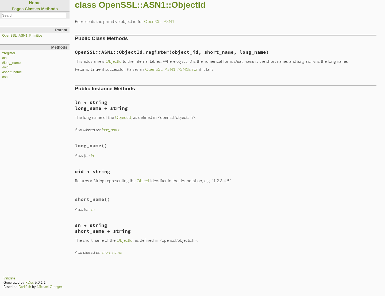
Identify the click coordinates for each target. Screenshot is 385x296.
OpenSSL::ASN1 (159, 21)
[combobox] (34, 15)
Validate (9, 278)
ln (92, 155)
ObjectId (114, 61)
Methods (49, 8)
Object (143, 180)
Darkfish (24, 287)
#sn (4, 77)
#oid (5, 67)
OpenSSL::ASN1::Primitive (22, 35)
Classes (32, 8)
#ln (4, 58)
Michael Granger (49, 287)
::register (8, 53)
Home (35, 3)
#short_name (12, 72)
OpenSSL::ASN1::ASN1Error (171, 69)
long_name (111, 129)
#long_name (11, 63)
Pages (18, 8)
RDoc (29, 282)
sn (93, 209)
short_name (112, 252)
